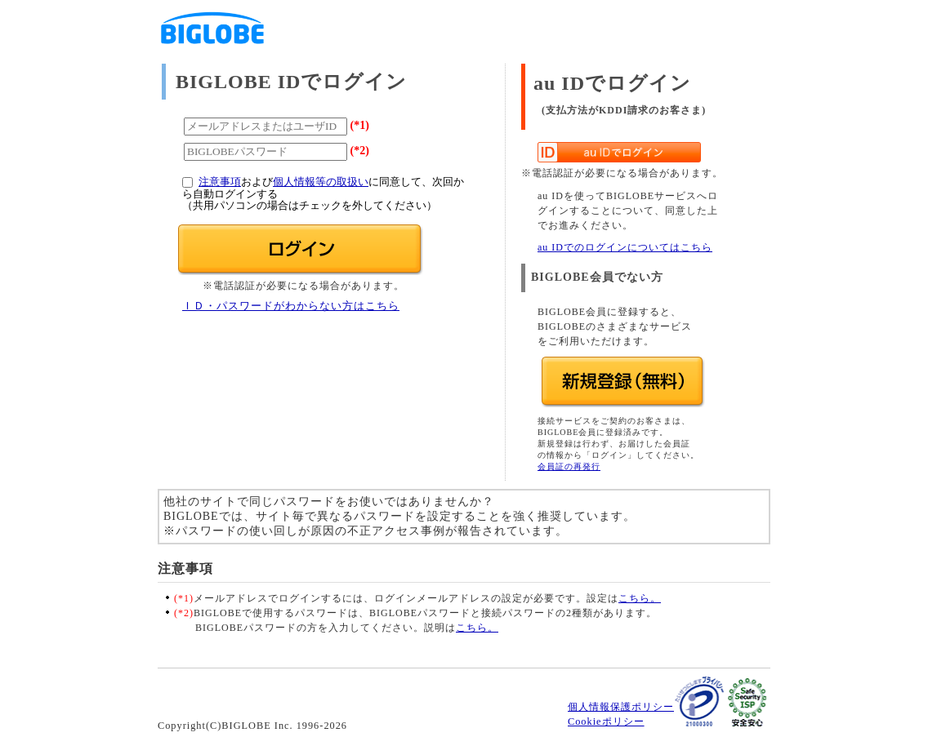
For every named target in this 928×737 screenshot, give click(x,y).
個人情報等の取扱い (320, 182)
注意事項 (220, 182)
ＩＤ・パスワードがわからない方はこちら (290, 306)
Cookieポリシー (606, 721)
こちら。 (639, 598)
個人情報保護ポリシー (621, 707)
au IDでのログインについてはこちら (625, 247)
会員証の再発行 (569, 466)
